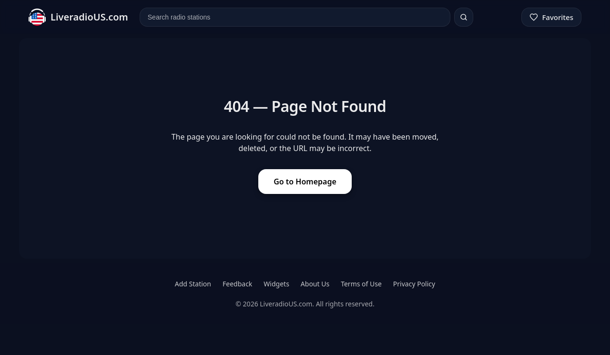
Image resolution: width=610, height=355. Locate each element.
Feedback (237, 283)
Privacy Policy (414, 283)
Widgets (276, 283)
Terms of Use (361, 283)
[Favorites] (551, 17)
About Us (315, 283)
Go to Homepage (305, 181)
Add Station (193, 283)
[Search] (463, 17)
